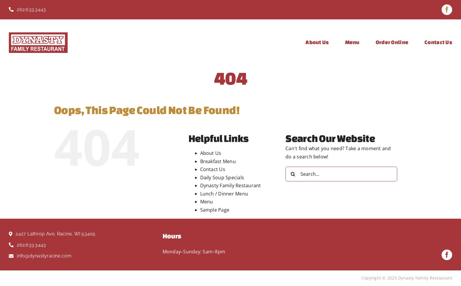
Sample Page (215, 210)
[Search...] (341, 174)
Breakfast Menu (218, 161)
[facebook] (447, 9)
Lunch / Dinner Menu (224, 193)
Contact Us (212, 169)
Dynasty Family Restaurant (230, 185)
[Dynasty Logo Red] (38, 34)
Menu (206, 201)
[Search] (292, 174)
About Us (210, 153)
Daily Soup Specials (222, 177)
